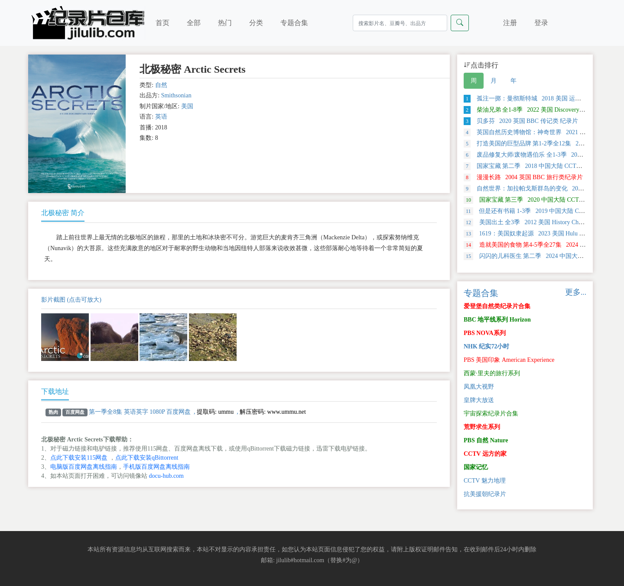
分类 (256, 22)
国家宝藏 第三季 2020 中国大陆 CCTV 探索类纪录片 (542, 199)
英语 (161, 116)
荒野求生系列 (482, 427)
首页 (162, 22)
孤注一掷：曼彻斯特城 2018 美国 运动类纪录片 (534, 98)
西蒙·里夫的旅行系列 (492, 373)
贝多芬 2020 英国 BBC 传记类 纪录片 (521, 121)
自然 (161, 85)
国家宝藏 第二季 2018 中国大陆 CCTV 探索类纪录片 (541, 166)
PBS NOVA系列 (485, 333)
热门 (225, 22)
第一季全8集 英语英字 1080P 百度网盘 (140, 412)
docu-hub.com (166, 476)
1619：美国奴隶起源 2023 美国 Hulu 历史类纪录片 (540, 233)
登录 (541, 22)
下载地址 (55, 391)
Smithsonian (176, 95)
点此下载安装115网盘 (78, 457)
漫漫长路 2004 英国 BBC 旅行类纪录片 (523, 177)
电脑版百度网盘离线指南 (83, 467)
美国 (187, 106)
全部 (194, 22)
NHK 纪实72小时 (486, 346)
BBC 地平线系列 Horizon (497, 319)
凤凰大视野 (479, 386)
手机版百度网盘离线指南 (156, 467)
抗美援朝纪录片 (485, 494)
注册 (510, 22)
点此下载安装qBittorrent (146, 457)
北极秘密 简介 (62, 212)
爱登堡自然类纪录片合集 (497, 306)
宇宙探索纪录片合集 (491, 413)
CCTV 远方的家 (485, 454)
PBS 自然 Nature (486, 440)
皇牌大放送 (479, 400)
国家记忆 (476, 467)
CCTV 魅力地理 (485, 480)
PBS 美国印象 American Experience (509, 360)
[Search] (400, 23)
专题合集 (294, 22)
